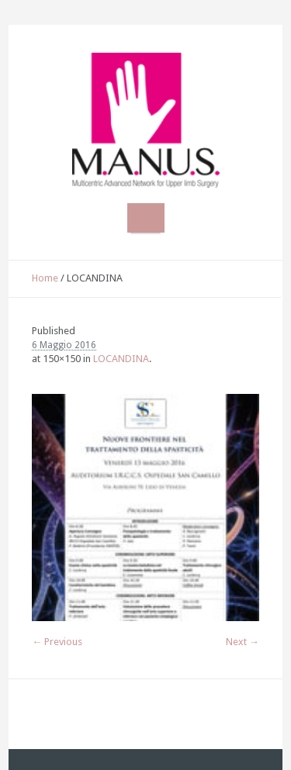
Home (45, 278)
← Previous (57, 641)
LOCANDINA (121, 358)
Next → (242, 641)
